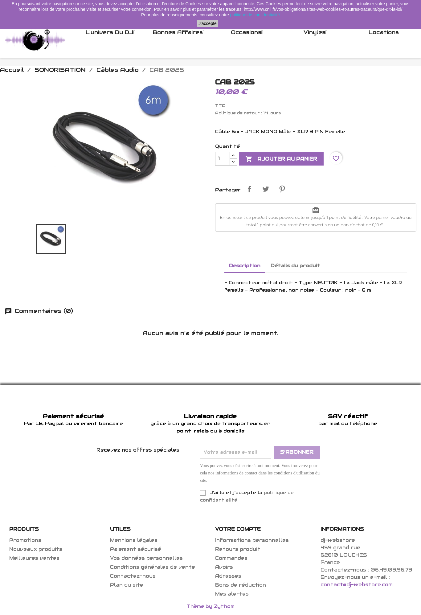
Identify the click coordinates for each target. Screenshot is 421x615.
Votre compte (238, 529)
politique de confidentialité (255, 14)
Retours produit (237, 549)
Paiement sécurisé (135, 549)
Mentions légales (133, 540)
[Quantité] (222, 159)
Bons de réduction (240, 585)
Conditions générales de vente (152, 567)
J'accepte (207, 23)
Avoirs (224, 567)
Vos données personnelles (146, 558)
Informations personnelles (252, 540)
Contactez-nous (133, 576)
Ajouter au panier (281, 159)
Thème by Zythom (211, 606)
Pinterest (282, 189)
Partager (249, 189)
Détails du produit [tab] (295, 266)
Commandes (231, 558)
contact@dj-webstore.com (357, 584)
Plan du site (126, 585)
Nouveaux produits (35, 549)
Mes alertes (232, 594)
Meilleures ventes (34, 558)
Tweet (266, 189)
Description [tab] (244, 266)
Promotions (25, 540)
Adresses (228, 576)
